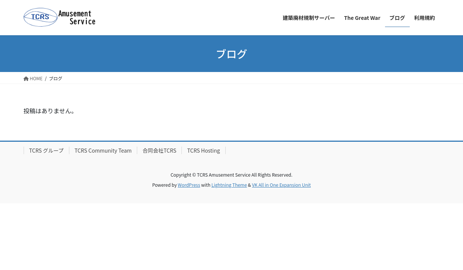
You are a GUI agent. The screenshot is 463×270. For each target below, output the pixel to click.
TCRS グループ (46, 150)
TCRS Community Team (103, 150)
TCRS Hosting (203, 150)
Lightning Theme (229, 185)
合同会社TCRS (159, 150)
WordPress (189, 185)
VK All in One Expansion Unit (281, 185)
